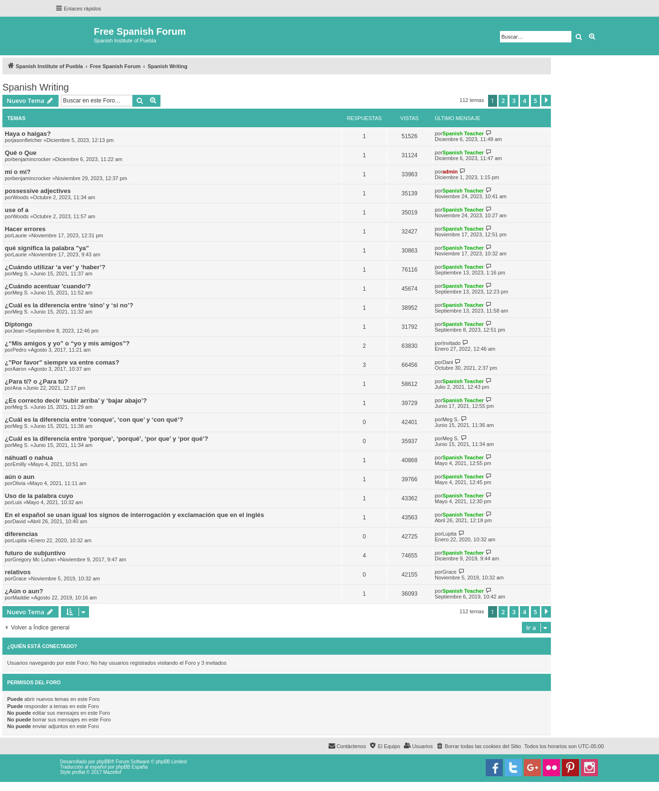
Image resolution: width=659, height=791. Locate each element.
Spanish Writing (35, 87)
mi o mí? (17, 171)
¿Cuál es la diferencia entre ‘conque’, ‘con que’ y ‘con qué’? (94, 419)
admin (450, 171)
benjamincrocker (31, 159)
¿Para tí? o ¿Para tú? (36, 381)
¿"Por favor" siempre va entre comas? (62, 362)
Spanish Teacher (463, 133)
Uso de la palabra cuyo (39, 495)
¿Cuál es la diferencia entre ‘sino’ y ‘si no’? (69, 305)
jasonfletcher (27, 140)
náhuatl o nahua (29, 457)
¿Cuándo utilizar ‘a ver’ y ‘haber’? (55, 267)
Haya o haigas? (28, 133)
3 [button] (514, 100)
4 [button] (524, 100)
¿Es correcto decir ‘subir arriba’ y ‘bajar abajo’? (76, 400)
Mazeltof (112, 772)
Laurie (19, 235)
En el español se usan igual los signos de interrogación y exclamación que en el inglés (134, 514)
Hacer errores (25, 229)
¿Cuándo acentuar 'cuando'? (48, 286)
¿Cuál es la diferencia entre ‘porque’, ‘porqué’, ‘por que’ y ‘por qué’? (106, 438)
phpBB (104, 761)
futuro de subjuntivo (35, 553)
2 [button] (503, 100)
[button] (546, 100)
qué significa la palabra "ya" (47, 248)
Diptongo (18, 324)
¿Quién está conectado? (42, 646)
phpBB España (132, 767)
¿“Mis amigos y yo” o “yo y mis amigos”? (67, 343)
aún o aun (19, 476)
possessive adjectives (38, 190)
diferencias (21, 533)
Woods (20, 197)
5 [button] (535, 100)
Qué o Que (21, 152)
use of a (17, 209)
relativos (17, 572)
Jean (18, 331)
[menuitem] (478, 746)
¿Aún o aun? (24, 591)
